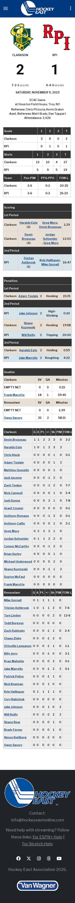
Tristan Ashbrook (28, 260)
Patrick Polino (14, 676)
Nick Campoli (13, 493)
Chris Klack (12, 455)
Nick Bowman (13, 684)
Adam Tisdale (28, 296)
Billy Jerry (11, 653)
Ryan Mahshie (14, 661)
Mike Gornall (50, 264)
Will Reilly (28, 335)
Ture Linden (12, 615)
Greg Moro (49, 222)
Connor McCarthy (16, 546)
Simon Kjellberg (15, 737)
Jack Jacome (13, 477)
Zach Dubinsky (14, 630)
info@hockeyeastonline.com (37, 820)
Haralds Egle (29, 222)
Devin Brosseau (50, 227)
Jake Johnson (28, 313)
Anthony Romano (16, 515)
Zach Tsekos (13, 485)
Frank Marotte (14, 395)
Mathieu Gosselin (16, 470)
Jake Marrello (28, 357)
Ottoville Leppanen (17, 646)
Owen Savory (13, 417)
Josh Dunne (12, 500)
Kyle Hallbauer (50, 260)
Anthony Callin (14, 523)
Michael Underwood (18, 561)
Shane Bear (12, 722)
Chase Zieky (12, 638)
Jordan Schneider (50, 236)
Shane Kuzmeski (28, 325)
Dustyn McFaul (14, 576)
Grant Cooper (13, 508)
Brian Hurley (12, 554)
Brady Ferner (13, 729)
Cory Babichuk (14, 699)
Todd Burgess (14, 623)
